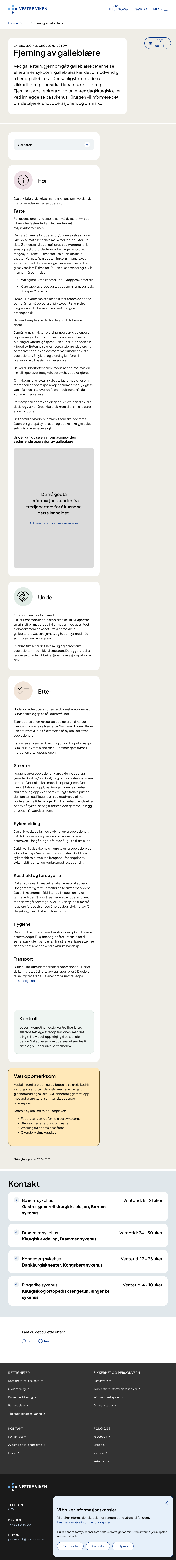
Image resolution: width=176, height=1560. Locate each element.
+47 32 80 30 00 (19, 1524)
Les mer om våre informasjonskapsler (83, 1522)
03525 (12, 1509)
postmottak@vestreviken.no (26, 1539)
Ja (28, 1341)
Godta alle (70, 1546)
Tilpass (123, 1546)
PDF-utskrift (160, 43)
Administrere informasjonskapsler (54, 523)
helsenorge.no (24, 981)
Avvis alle (98, 1546)
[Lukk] (166, 1503)
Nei (46, 1341)
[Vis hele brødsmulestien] (26, 23)
